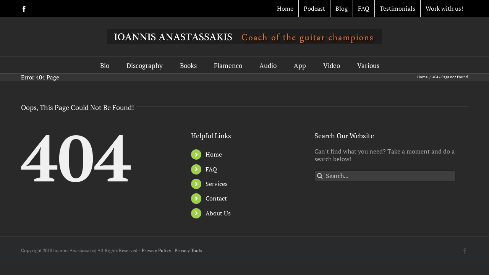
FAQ (211, 169)
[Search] (319, 175)
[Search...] (385, 175)
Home (214, 154)
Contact (216, 198)
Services (217, 184)
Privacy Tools (188, 250)
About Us (218, 213)
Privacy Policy (156, 250)
